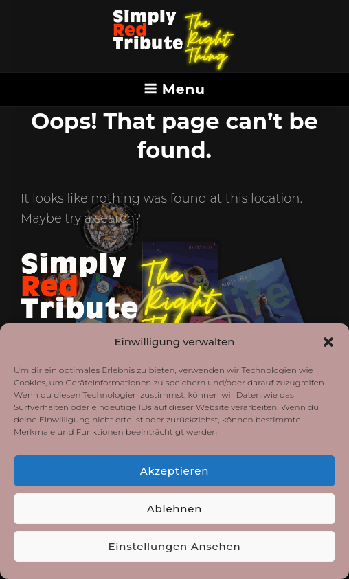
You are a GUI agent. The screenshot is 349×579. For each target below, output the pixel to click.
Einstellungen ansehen (175, 546)
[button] (328, 342)
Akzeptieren (174, 470)
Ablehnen (174, 508)
